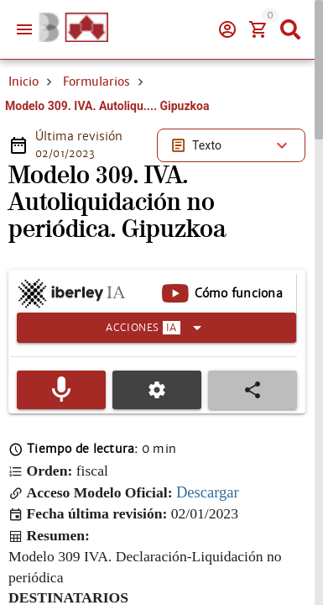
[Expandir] (156, 328)
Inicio (23, 81)
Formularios (96, 81)
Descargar (207, 492)
